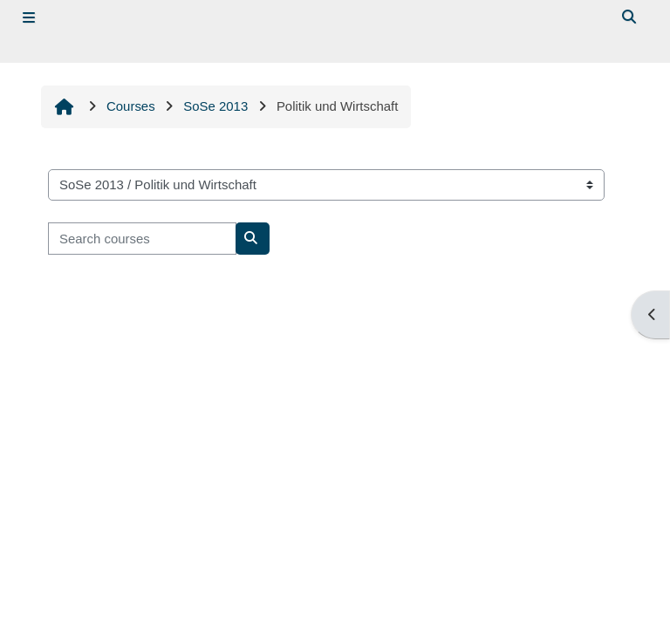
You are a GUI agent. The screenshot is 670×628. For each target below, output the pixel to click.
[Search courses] (142, 238)
